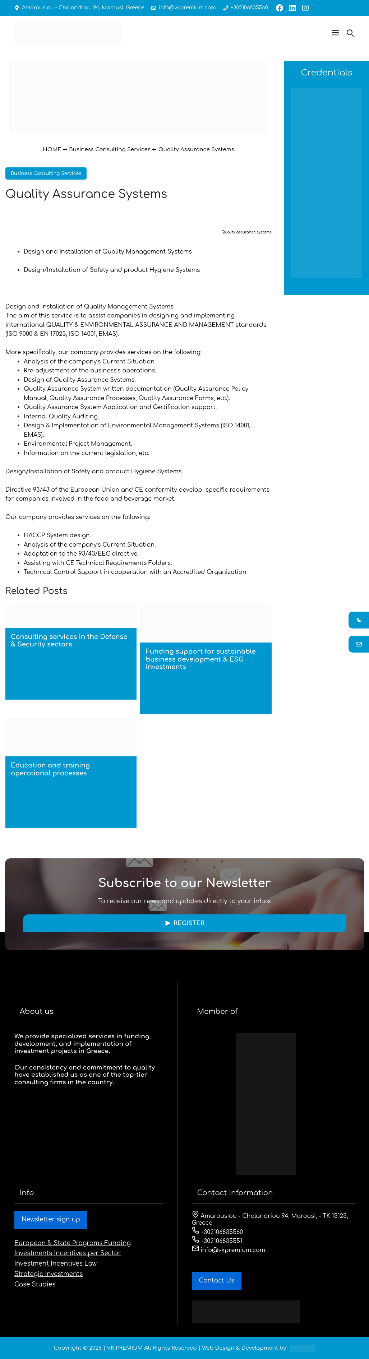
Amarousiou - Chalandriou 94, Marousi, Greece (82, 7)
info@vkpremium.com (186, 7)
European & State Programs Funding (72, 1243)
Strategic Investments (48, 1274)
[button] (335, 34)
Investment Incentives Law (55, 1263)
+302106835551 (217, 1241)
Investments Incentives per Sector (67, 1253)
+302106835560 (248, 7)
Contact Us (217, 1280)
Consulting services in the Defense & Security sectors (69, 640)
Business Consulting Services (110, 150)
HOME (52, 150)
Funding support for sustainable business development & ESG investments (201, 659)
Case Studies (35, 1284)
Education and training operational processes (50, 769)
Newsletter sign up (51, 1219)
